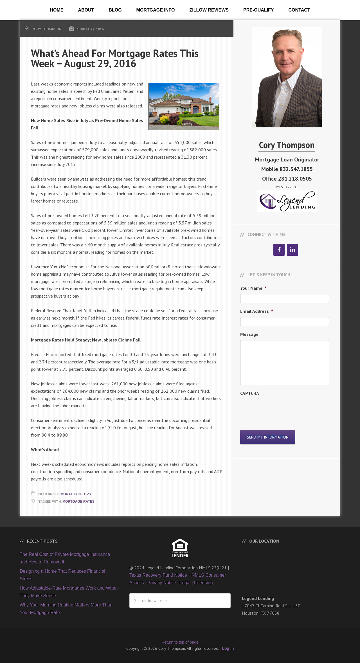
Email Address (256, 311)
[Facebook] (279, 250)
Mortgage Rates (78, 502)
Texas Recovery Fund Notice (158, 575)
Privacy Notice (161, 582)
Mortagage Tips (75, 494)
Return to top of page (180, 642)
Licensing (203, 582)
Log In (228, 648)
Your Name (253, 288)
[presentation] (283, 410)
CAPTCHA (249, 393)
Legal (184, 582)
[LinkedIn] (292, 250)
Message (249, 334)
